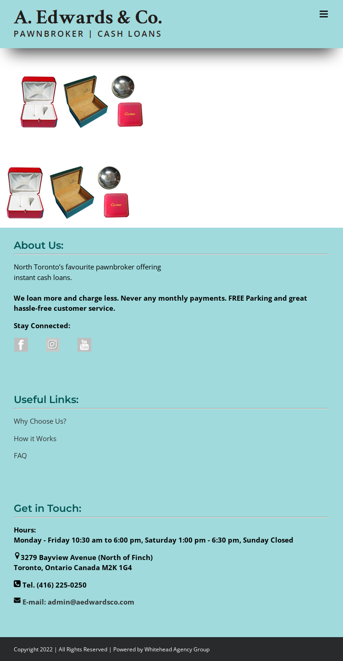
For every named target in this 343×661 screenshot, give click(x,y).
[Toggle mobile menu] (324, 14)
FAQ (20, 455)
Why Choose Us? (40, 421)
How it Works (35, 438)
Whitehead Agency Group (177, 649)
